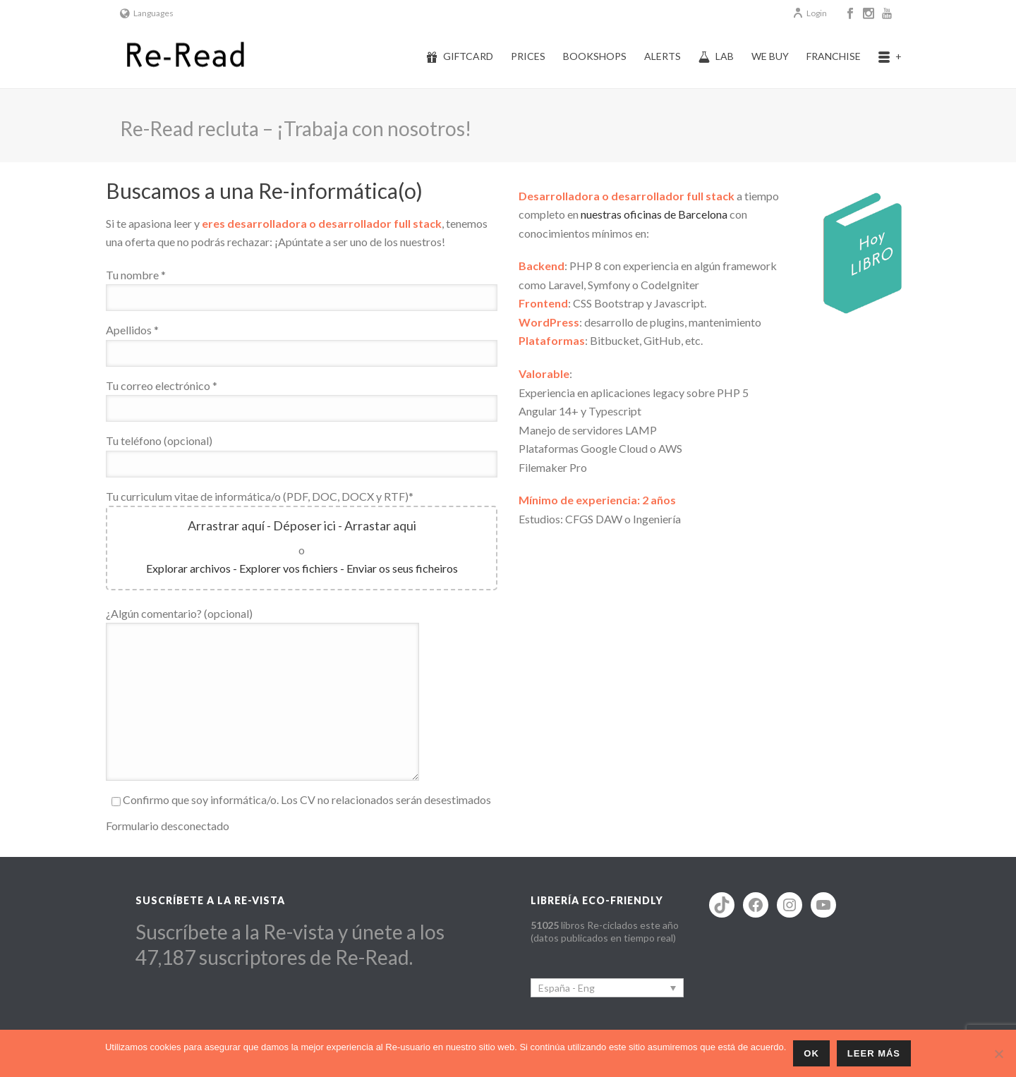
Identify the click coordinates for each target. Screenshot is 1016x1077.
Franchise (833, 56)
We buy (770, 56)
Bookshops (595, 56)
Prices (528, 56)
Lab (716, 56)
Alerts (662, 56)
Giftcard (459, 56)
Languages (147, 13)
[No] (998, 1054)
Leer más (873, 1053)
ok (811, 1053)
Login (809, 13)
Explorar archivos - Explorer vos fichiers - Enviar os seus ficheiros (302, 568)
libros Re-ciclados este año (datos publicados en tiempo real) (605, 931)
